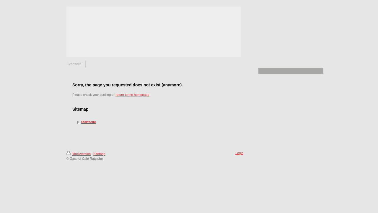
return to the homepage (132, 94)
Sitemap (99, 154)
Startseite (88, 122)
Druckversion (78, 154)
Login (239, 153)
